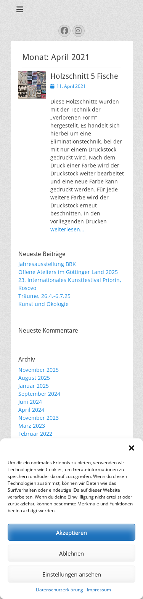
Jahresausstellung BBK (47, 264)
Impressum (99, 589)
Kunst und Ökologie (43, 303)
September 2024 (39, 393)
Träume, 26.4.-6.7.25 (44, 296)
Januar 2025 (33, 385)
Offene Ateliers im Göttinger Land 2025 (68, 272)
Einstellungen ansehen (71, 574)
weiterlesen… (67, 229)
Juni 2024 (30, 401)
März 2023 (31, 425)
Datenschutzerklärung (59, 589)
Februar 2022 (35, 433)
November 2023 (38, 417)
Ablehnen (71, 553)
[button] (131, 448)
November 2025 (38, 369)
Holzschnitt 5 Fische (84, 76)
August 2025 (34, 377)
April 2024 (31, 409)
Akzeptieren (71, 532)
